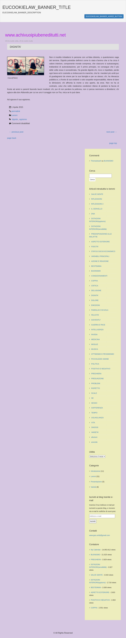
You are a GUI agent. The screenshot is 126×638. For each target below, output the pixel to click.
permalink (15, 111)
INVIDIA (94, 334)
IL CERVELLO (96, 209)
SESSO (94, 403)
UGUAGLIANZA (97, 418)
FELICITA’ (95, 315)
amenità (94, 442)
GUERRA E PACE (98, 325)
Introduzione (95, 471)
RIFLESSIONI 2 (97, 204)
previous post (16, 132)
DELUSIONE (96, 290)
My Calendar (96, 550)
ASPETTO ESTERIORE (100, 242)
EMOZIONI (95, 305)
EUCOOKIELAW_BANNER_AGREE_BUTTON (104, 16)
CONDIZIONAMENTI (99, 276)
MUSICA (94, 349)
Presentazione (96, 482)
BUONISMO (108, 161)
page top (113, 143)
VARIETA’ (95, 432)
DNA (93, 214)
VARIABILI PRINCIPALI (100, 256)
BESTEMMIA (96, 266)
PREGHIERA (96, 374)
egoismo (23, 119)
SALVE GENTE (97, 194)
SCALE (94, 393)
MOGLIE (94, 344)
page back (11, 138)
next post (111, 132)
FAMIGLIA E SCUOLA (99, 310)
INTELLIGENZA (97, 330)
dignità (15, 119)
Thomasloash (96, 161)
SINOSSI (94, 427)
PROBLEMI (95, 383)
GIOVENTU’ (96, 320)
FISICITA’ (95, 247)
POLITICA (95, 364)
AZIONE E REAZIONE (100, 261)
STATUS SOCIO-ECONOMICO (103, 251)
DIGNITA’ (94, 295)
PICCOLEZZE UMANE (100, 359)
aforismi (94, 437)
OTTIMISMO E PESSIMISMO (102, 354)
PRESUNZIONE (97, 379)
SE (92, 398)
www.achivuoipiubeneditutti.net (35, 35)
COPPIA (94, 281)
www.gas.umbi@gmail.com (99, 535)
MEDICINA (95, 339)
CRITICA (94, 286)
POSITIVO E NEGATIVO (100, 369)
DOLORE (95, 300)
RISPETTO (95, 388)
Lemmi (14, 115)
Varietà (93, 487)
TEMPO (94, 413)
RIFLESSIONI (96, 199)
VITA (93, 423)
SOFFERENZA (97, 408)
